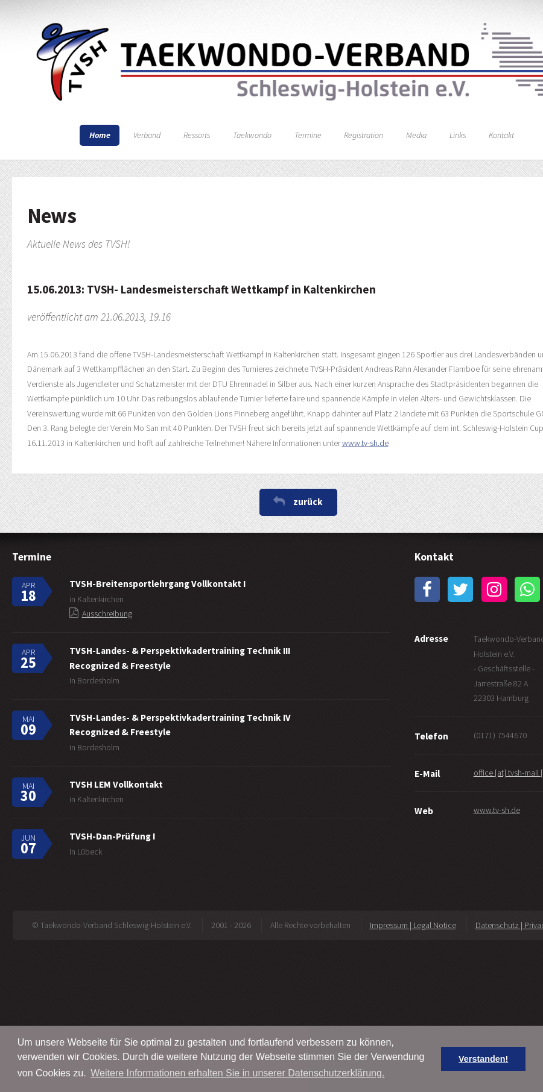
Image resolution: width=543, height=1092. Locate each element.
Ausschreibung (107, 613)
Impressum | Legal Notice (413, 925)
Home (99, 135)
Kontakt (501, 135)
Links (457, 135)
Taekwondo (252, 135)
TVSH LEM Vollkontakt (116, 784)
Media (416, 135)
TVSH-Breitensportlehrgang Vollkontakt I (157, 583)
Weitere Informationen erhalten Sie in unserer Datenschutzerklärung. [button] (237, 1073)
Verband (146, 135)
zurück (308, 501)
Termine (308, 135)
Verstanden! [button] (483, 1059)
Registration (363, 135)
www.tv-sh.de (365, 443)
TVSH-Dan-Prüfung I (112, 836)
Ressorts (196, 135)
